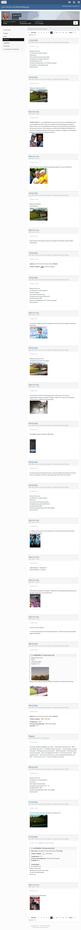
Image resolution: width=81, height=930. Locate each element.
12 (63, 32)
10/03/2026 (33, 77)
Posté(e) (34, 46)
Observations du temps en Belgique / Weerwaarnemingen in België (50, 42)
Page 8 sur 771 (33, 35)
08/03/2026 (33, 644)
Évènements (7, 46)
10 (56, 32)
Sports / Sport (35, 113)
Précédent (33, 32)
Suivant (71, 32)
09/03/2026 (33, 348)
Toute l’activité (7, 30)
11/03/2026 (33, 40)
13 (66, 32)
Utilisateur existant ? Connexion (70, 6)
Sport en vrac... (34, 112)
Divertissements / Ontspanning (40, 738)
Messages (6, 39)
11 (59, 32)
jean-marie (48, 655)
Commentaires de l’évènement (11, 49)
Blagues (32, 736)
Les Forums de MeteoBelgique (15, 7)
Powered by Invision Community (40, 927)
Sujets (5, 36)
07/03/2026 (33, 802)
